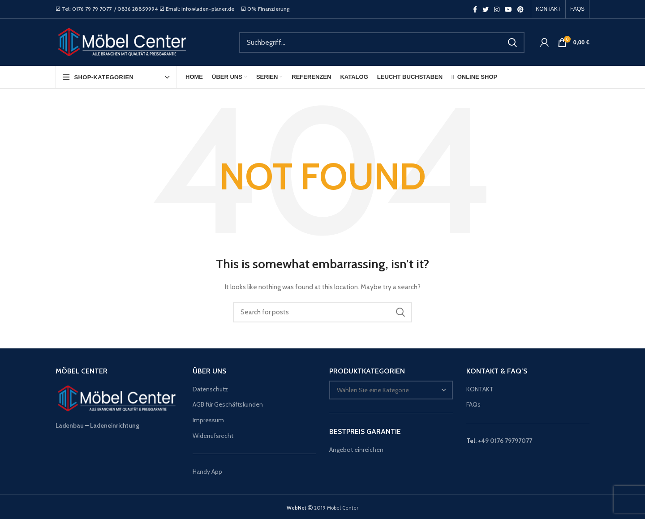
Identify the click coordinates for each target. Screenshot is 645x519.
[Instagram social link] (496, 9)
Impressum (208, 420)
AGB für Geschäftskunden (228, 404)
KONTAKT (480, 389)
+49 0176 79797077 (505, 441)
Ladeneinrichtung (114, 425)
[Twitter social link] (485, 9)
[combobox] (391, 390)
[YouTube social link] (508, 9)
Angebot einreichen (356, 450)
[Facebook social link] (475, 9)
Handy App (208, 472)
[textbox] (373, 390)
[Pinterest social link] (520, 9)
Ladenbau (70, 425)
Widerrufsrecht (213, 436)
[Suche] (382, 42)
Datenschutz (210, 389)
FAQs (473, 404)
